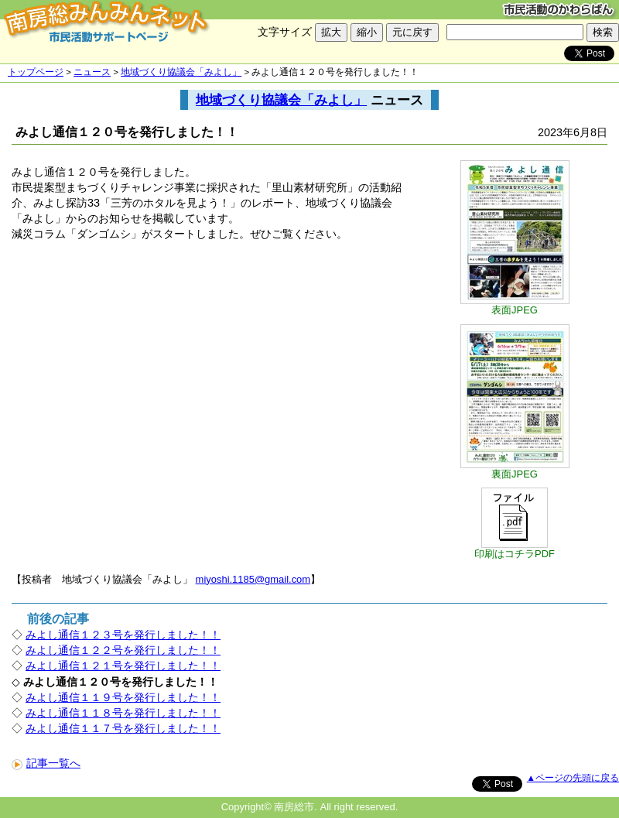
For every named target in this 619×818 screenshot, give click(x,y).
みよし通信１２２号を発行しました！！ (123, 650)
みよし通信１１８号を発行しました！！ (123, 713)
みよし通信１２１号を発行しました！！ (123, 665)
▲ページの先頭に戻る (573, 777)
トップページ (35, 72)
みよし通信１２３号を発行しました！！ (123, 634)
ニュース (92, 72)
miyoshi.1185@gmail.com (253, 579)
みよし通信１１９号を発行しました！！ (123, 697)
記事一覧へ (46, 763)
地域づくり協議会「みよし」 (181, 72)
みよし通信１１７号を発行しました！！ (123, 728)
